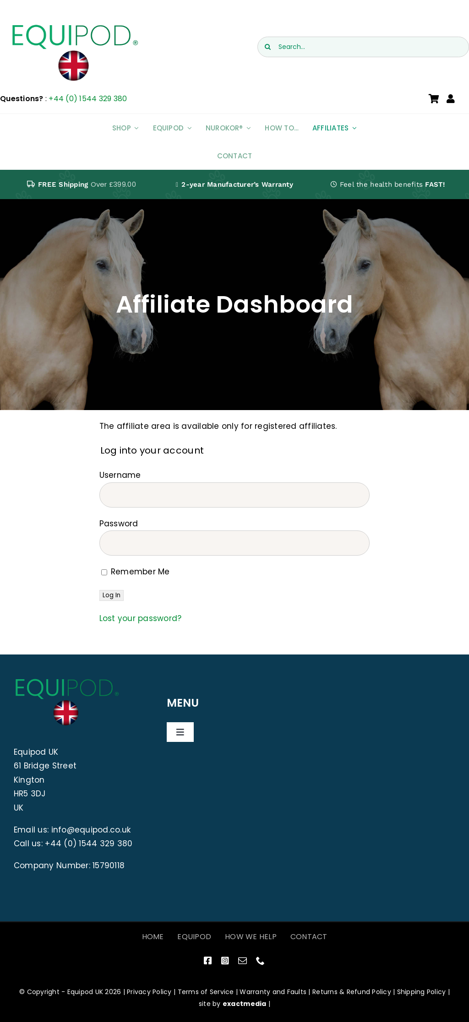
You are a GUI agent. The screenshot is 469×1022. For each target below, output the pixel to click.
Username (120, 475)
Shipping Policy (421, 991)
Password (118, 523)
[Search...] (363, 47)
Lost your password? (140, 618)
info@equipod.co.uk (91, 829)
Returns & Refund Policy (351, 991)
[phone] (260, 960)
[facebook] (208, 960)
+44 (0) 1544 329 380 (88, 98)
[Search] (267, 47)
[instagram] (225, 960)
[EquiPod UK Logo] (74, 26)
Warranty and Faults (273, 991)
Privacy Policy (149, 991)
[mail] (242, 960)
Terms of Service (206, 991)
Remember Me (135, 571)
